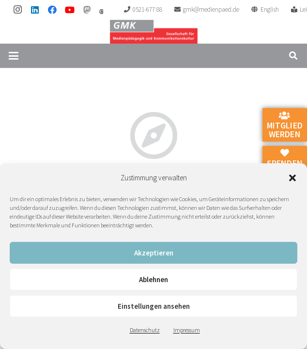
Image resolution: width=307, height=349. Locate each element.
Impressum (186, 329)
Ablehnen (153, 279)
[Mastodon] (87, 9)
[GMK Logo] (153, 31)
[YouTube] (69, 9)
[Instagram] (17, 9)
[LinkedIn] (35, 9)
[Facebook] (52, 9)
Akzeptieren (153, 252)
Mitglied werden (285, 125)
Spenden (285, 158)
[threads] (101, 11)
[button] (292, 178)
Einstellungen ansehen (154, 306)
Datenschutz (145, 329)
